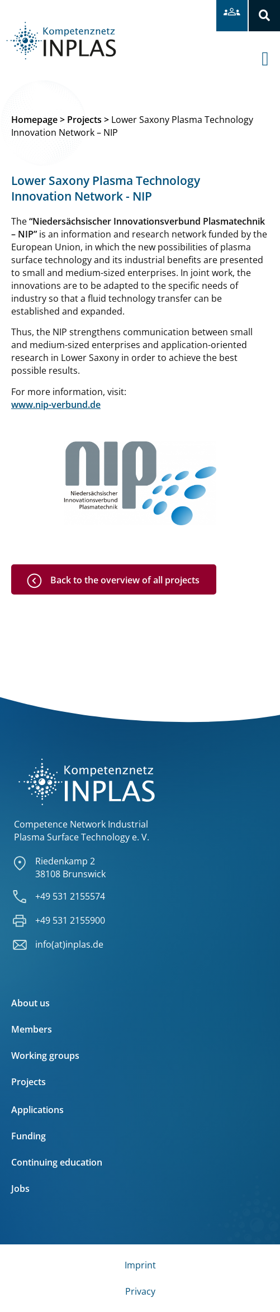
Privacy (140, 1291)
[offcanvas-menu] (271, 50)
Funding (28, 1136)
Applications (37, 1109)
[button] (264, 15)
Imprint (140, 1265)
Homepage (34, 119)
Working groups (45, 1055)
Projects (84, 119)
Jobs (20, 1188)
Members (31, 1029)
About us (30, 1003)
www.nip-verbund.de (56, 404)
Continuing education (56, 1162)
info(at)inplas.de (69, 944)
